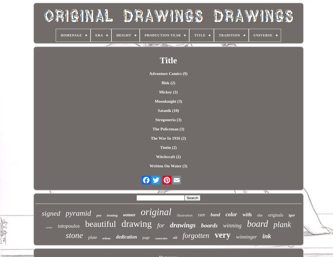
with (247, 214)
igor (292, 215)
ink (266, 236)
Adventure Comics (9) (168, 73)
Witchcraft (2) (168, 157)
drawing (137, 224)
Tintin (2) (168, 147)
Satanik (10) (168, 110)
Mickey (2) (168, 92)
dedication (126, 237)
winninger (246, 237)
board (257, 224)
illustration (185, 215)
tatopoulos (69, 226)
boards (209, 225)
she (260, 215)
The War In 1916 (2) (168, 138)
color (231, 214)
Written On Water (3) (168, 166)
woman (129, 215)
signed (51, 213)
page (146, 238)
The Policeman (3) (168, 129)
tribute (106, 238)
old (175, 238)
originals (275, 215)
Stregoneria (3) (168, 120)
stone (74, 235)
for (160, 225)
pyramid (78, 213)
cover (49, 227)
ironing (112, 215)
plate (92, 237)
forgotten (196, 235)
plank (282, 224)
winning (232, 225)
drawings (182, 225)
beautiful (100, 224)
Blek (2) (168, 83)
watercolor (161, 238)
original (156, 212)
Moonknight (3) (168, 101)
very (223, 235)
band (215, 214)
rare (201, 214)
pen (99, 215)
